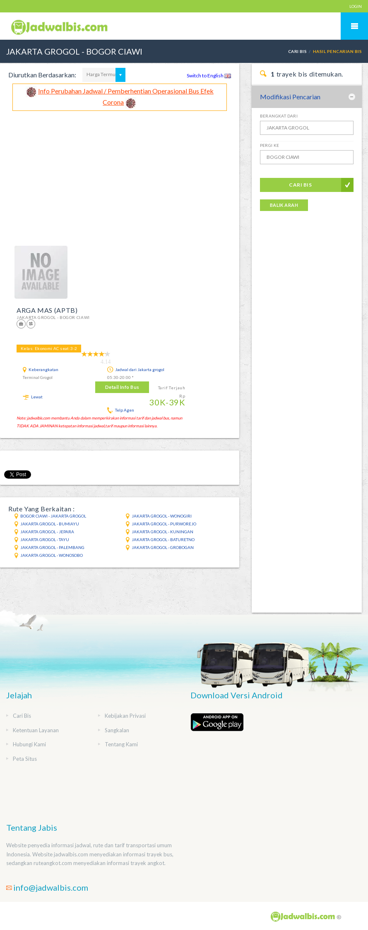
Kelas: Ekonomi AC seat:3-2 (49, 348)
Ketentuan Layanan (36, 730)
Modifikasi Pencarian (290, 97)
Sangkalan (117, 730)
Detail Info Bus (122, 387)
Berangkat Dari (279, 115)
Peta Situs (25, 758)
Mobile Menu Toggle (354, 26)
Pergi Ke (269, 145)
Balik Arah (284, 205)
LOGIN (355, 6)
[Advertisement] (119, 173)
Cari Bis (297, 51)
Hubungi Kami (29, 744)
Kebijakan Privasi (125, 715)
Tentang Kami (121, 744)
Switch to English (209, 75)
